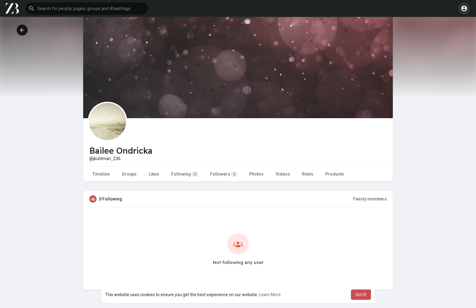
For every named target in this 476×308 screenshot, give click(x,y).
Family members (370, 199)
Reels (307, 174)
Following (184, 174)
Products (334, 174)
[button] (86, 8)
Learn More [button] (270, 294)
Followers (223, 174)
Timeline (101, 174)
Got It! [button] (360, 294)
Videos (283, 174)
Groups (129, 174)
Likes (154, 174)
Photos (256, 174)
